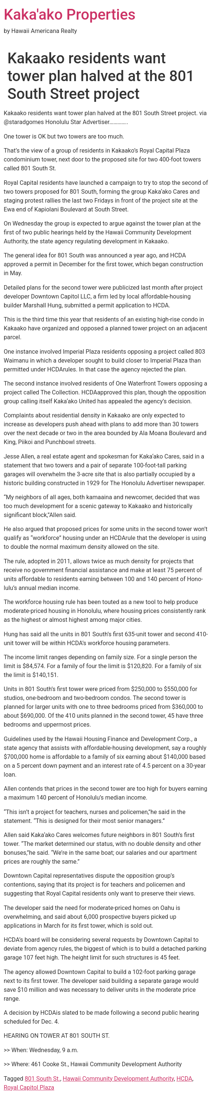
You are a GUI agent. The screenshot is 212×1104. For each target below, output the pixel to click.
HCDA (184, 1078)
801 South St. (42, 1078)
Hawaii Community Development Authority (118, 1078)
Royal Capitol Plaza (29, 1087)
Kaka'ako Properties (70, 14)
